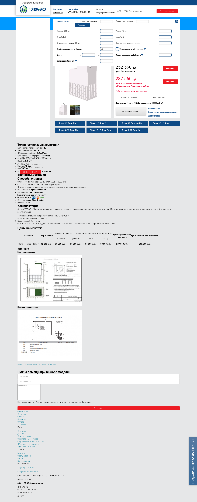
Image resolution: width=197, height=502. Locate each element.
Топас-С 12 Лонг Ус (28, 91)
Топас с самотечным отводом (29, 20)
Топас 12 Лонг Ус (27, 88)
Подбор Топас (63, 21)
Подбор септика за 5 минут (192, 461)
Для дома (22, 434)
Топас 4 (21, 39)
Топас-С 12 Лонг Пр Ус (29, 97)
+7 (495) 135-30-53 (79, 12)
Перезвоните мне (167, 11)
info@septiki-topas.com (105, 13)
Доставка (135, 3)
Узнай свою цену (30, 172)
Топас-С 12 (24, 69)
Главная (57, 3)
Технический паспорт (130, 111)
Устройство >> (154, 108)
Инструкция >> (154, 116)
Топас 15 (22, 100)
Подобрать (82, 25)
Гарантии (147, 3)
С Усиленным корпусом (29, 447)
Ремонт (112, 3)
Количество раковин (124, 21)
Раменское (58, 13)
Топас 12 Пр (25, 72)
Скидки (21, 420)
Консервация (24, 464)
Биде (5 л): (120, 37)
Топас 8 (21, 55)
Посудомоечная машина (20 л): (128, 43)
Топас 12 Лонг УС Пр (28, 94)
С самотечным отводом (29, 442)
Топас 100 (22, 131)
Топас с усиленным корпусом (29, 28)
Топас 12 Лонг (26, 78)
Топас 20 (22, 108)
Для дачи (22, 437)
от (81, 55)
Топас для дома (23, 51)
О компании (70, 3)
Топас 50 (22, 119)
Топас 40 (22, 115)
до (99, 55)
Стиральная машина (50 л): (68, 43)
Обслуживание (98, 3)
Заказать (170, 68)
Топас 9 (21, 59)
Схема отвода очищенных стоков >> (163, 112)
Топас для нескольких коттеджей (31, 104)
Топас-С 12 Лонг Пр (28, 86)
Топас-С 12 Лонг (27, 80)
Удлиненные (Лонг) (26, 450)
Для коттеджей (25, 439)
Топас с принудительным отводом (31, 24)
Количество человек (88, 21)
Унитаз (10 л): (121, 31)
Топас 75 (22, 123)
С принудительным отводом (31, 444)
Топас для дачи (23, 35)
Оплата (123, 3)
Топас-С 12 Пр (26, 75)
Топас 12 (22, 66)
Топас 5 (21, 43)
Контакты (170, 3)
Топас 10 (22, 62)
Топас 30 (22, 112)
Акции (159, 3)
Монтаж (84, 3)
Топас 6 (21, 47)
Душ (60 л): (61, 37)
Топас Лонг (21, 32)
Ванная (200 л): (63, 31)
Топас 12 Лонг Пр (27, 83)
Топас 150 (22, 135)
